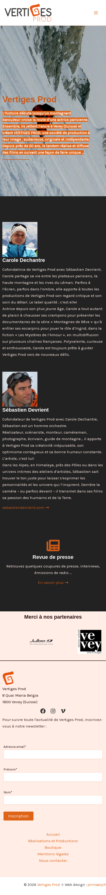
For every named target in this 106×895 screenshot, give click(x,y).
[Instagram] (53, 711)
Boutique (53, 847)
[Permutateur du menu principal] (96, 12)
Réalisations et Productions (53, 840)
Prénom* (10, 769)
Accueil (53, 834)
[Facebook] (43, 711)
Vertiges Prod (48, 884)
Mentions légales (53, 854)
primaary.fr (97, 884)
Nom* (8, 792)
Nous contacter (53, 860)
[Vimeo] (63, 711)
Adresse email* (15, 747)
